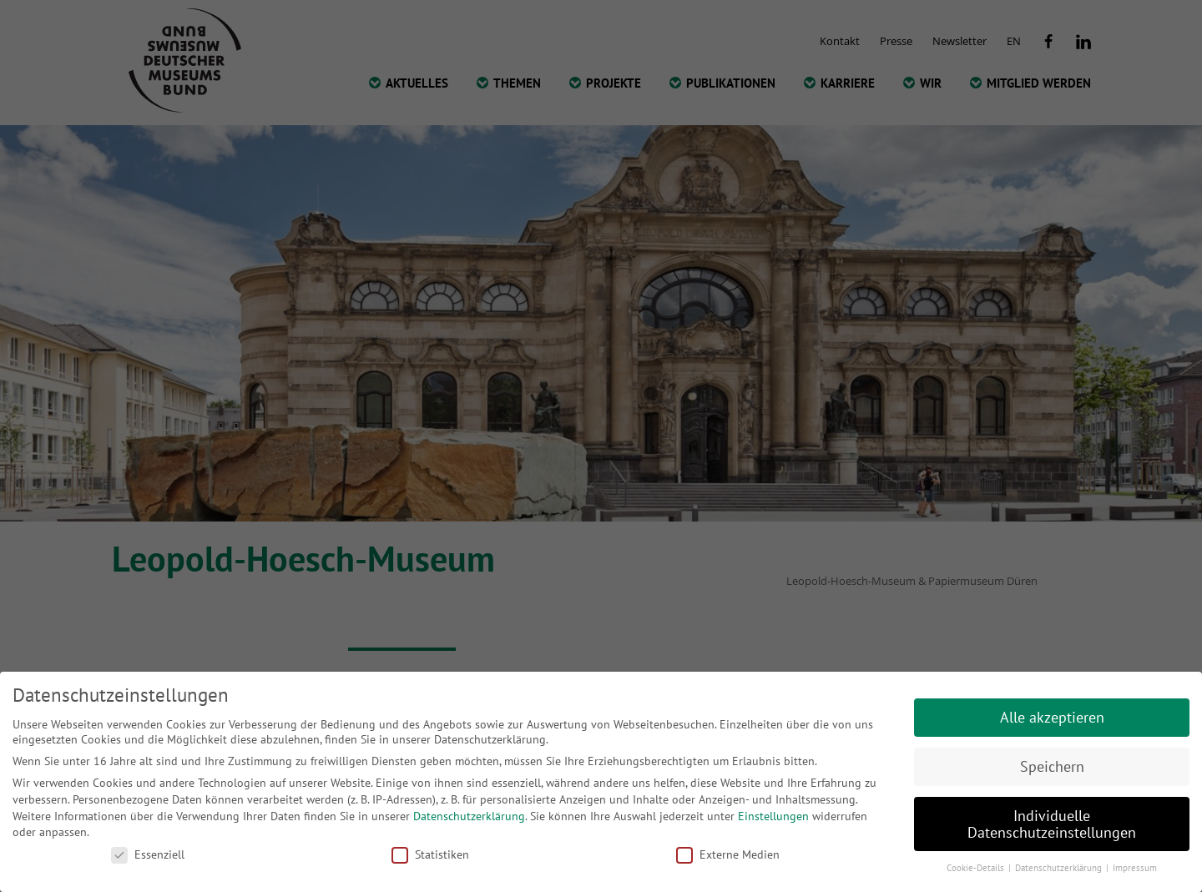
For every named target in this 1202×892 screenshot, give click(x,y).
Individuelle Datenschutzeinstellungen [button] (1051, 824)
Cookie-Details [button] (977, 868)
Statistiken (430, 854)
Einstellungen (773, 816)
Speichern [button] (1052, 766)
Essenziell (147, 854)
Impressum (1135, 868)
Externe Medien (728, 854)
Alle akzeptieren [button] (1052, 717)
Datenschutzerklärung (469, 816)
